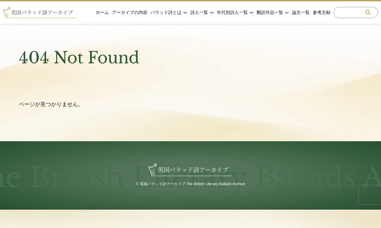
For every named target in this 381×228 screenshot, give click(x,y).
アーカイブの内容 (129, 12)
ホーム (102, 12)
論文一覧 (301, 12)
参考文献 (321, 12)
